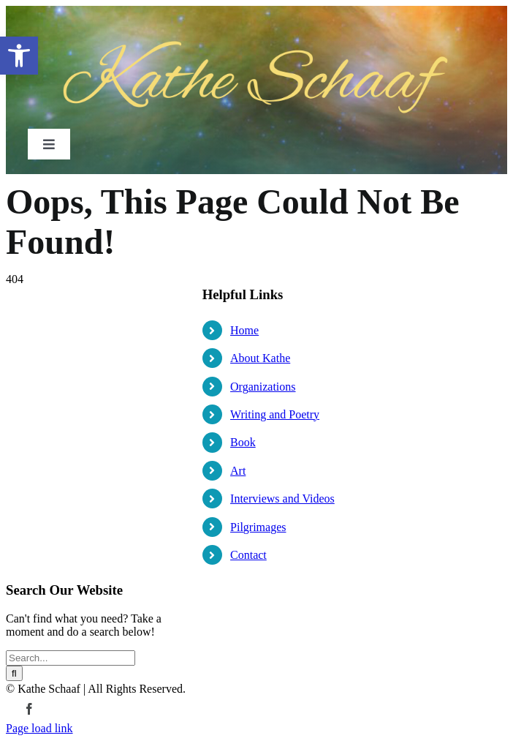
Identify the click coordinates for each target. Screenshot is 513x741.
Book (243, 442)
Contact (248, 555)
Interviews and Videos (282, 498)
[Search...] (70, 658)
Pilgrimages (258, 527)
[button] (19, 56)
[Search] (14, 673)
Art (238, 470)
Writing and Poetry (274, 414)
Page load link (39, 728)
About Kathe (260, 358)
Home (244, 330)
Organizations (262, 386)
